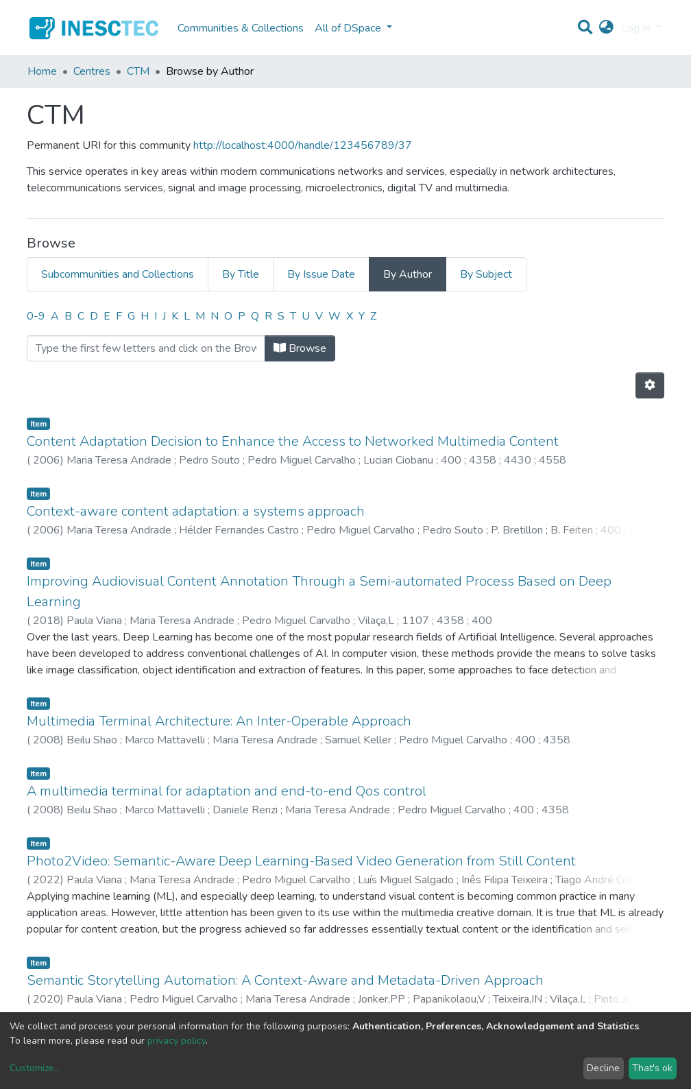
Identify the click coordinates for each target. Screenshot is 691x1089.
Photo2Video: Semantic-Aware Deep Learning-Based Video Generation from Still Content (301, 861)
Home (42, 71)
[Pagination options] (649, 385)
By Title (240, 274)
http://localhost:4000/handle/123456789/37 (302, 145)
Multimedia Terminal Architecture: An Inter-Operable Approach (219, 721)
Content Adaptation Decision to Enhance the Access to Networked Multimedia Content (293, 441)
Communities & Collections (241, 28)
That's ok (652, 1068)
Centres (91, 71)
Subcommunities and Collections (117, 274)
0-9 (36, 316)
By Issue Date (321, 274)
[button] (606, 28)
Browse (300, 348)
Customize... (35, 1068)
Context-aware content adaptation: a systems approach (196, 511)
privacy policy (176, 1040)
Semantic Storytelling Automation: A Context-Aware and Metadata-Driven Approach (285, 980)
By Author (407, 274)
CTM (138, 71)
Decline (603, 1068)
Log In (637, 28)
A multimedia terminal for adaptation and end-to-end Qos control (226, 791)
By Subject (486, 274)
